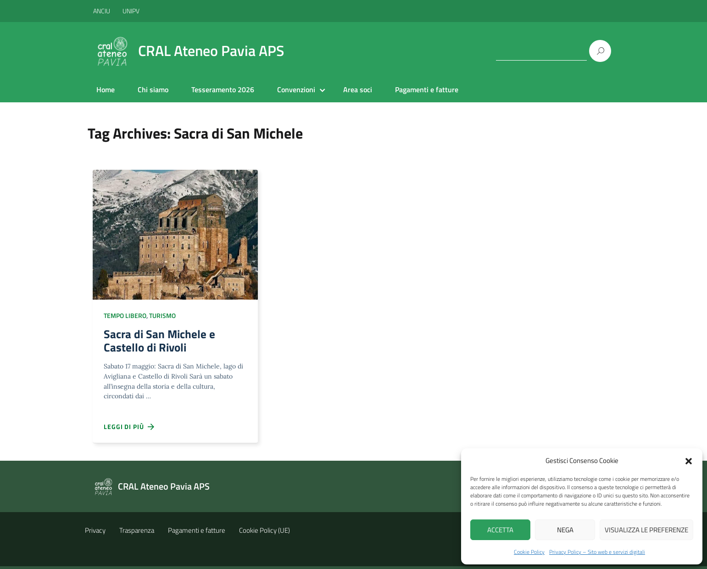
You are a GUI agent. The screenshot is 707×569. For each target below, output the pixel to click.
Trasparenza (136, 533)
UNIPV (130, 11)
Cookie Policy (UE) (264, 533)
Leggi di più (129, 429)
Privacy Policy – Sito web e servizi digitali (597, 551)
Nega (565, 529)
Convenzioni (296, 89)
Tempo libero (125, 315)
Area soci (357, 89)
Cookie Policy (529, 551)
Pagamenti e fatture (426, 89)
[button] (688, 460)
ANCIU (102, 11)
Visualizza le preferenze (646, 529)
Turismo (162, 315)
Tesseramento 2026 (222, 89)
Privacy (95, 533)
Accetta (500, 529)
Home (105, 89)
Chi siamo (153, 89)
